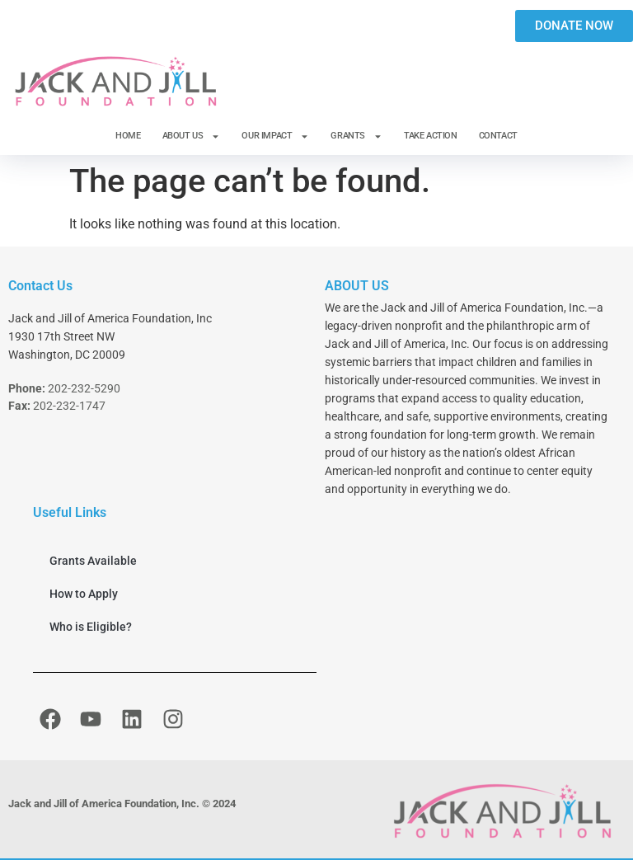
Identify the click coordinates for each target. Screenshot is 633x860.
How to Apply (83, 593)
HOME (127, 135)
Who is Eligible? (90, 626)
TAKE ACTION (430, 135)
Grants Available (93, 560)
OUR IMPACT (275, 136)
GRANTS (356, 136)
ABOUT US (191, 136)
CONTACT (498, 135)
